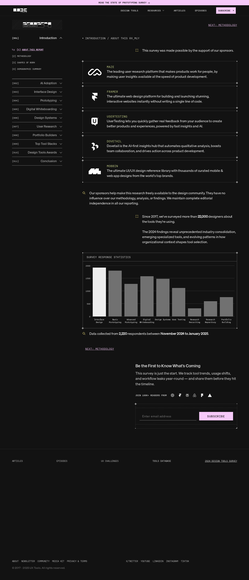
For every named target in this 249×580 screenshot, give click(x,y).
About (15, 561)
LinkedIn (158, 561)
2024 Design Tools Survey (221, 460)
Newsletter (28, 561)
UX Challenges (109, 460)
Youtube (145, 561)
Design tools (129, 10)
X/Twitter (132, 561)
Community (43, 561)
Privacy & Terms (77, 561)
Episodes (201, 10)
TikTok (185, 561)
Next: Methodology (222, 24)
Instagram (172, 561)
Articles (179, 10)
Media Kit (58, 561)
